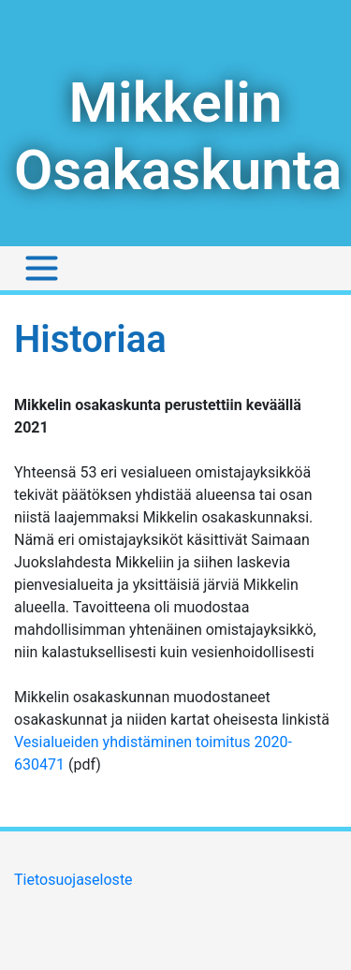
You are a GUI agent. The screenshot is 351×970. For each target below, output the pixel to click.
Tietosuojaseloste (73, 880)
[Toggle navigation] (41, 268)
